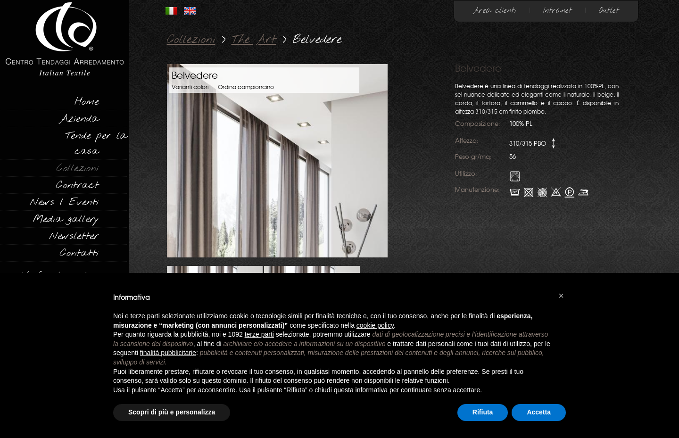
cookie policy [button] (375, 325)
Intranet (557, 11)
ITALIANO (171, 11)
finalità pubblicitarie (168, 352)
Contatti (79, 253)
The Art (254, 40)
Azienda (79, 119)
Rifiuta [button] (482, 412)
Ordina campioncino (246, 87)
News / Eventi (64, 202)
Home (87, 102)
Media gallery (66, 219)
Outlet (609, 11)
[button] (561, 295)
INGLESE (190, 11)
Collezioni (78, 168)
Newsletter (74, 236)
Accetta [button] (539, 412)
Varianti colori (190, 87)
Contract (77, 185)
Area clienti (494, 11)
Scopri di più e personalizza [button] (171, 412)
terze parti (259, 334)
